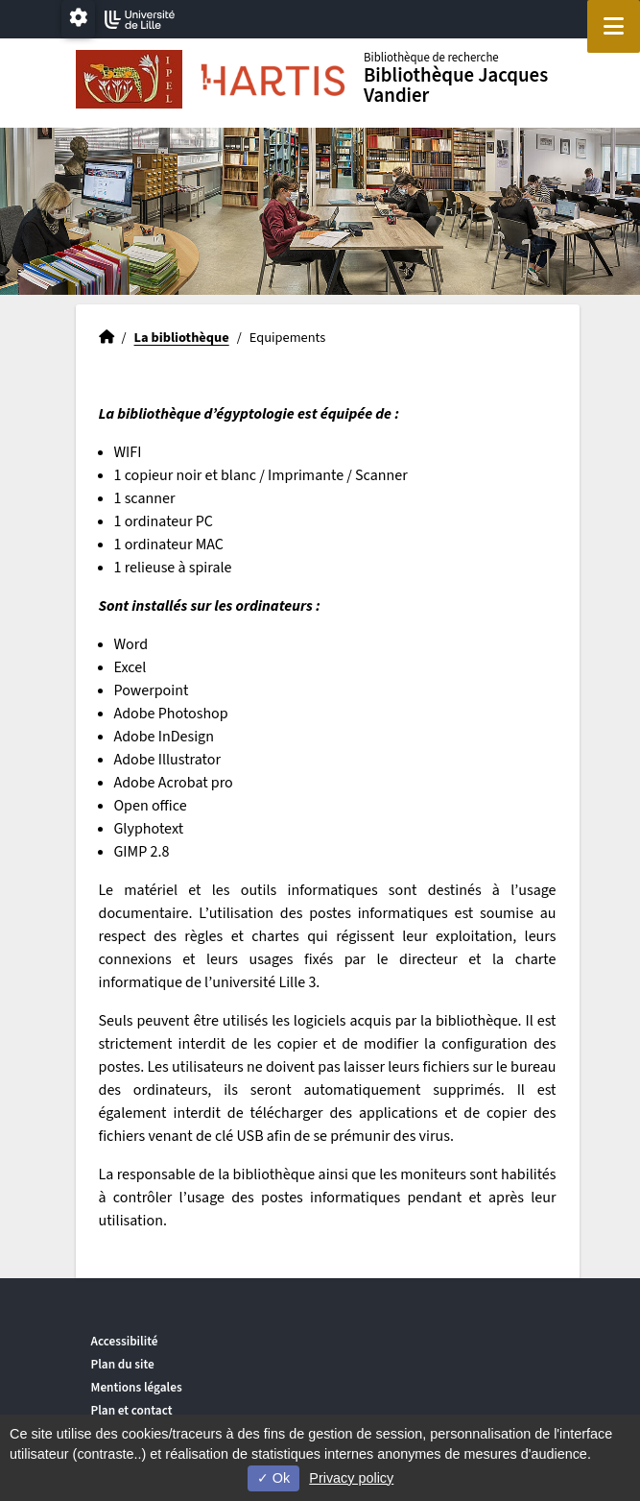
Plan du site (122, 1364)
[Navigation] (613, 26)
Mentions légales (136, 1387)
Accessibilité (124, 1341)
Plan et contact (132, 1410)
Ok (273, 1478)
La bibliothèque (181, 337)
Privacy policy (351, 1478)
